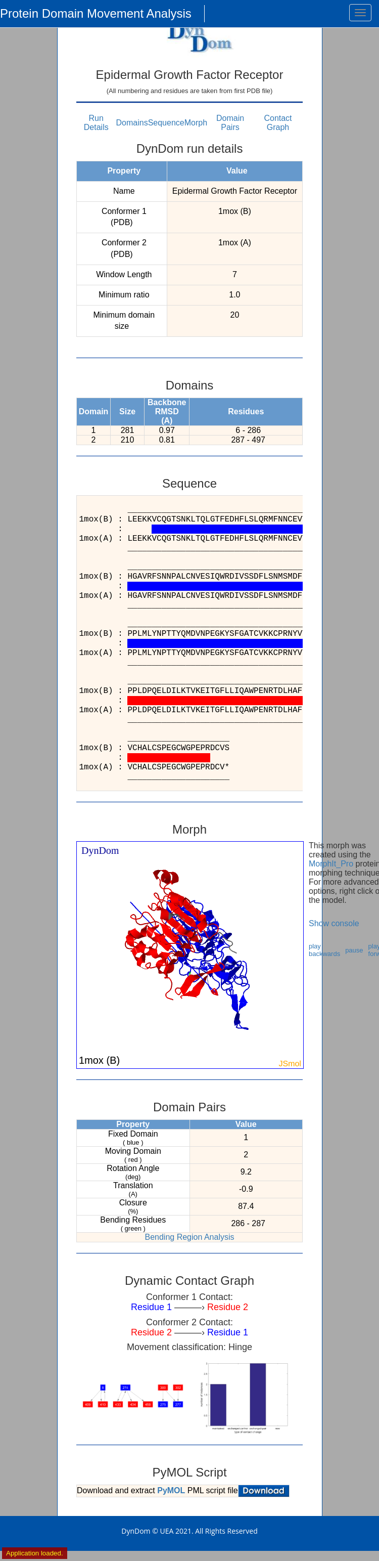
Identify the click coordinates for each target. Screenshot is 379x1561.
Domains (132, 122)
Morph (195, 122)
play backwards (324, 950)
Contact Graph (278, 123)
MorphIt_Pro (331, 863)
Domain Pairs (230, 123)
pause (354, 950)
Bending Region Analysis (189, 1237)
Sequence (166, 122)
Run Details (96, 123)
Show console (334, 923)
